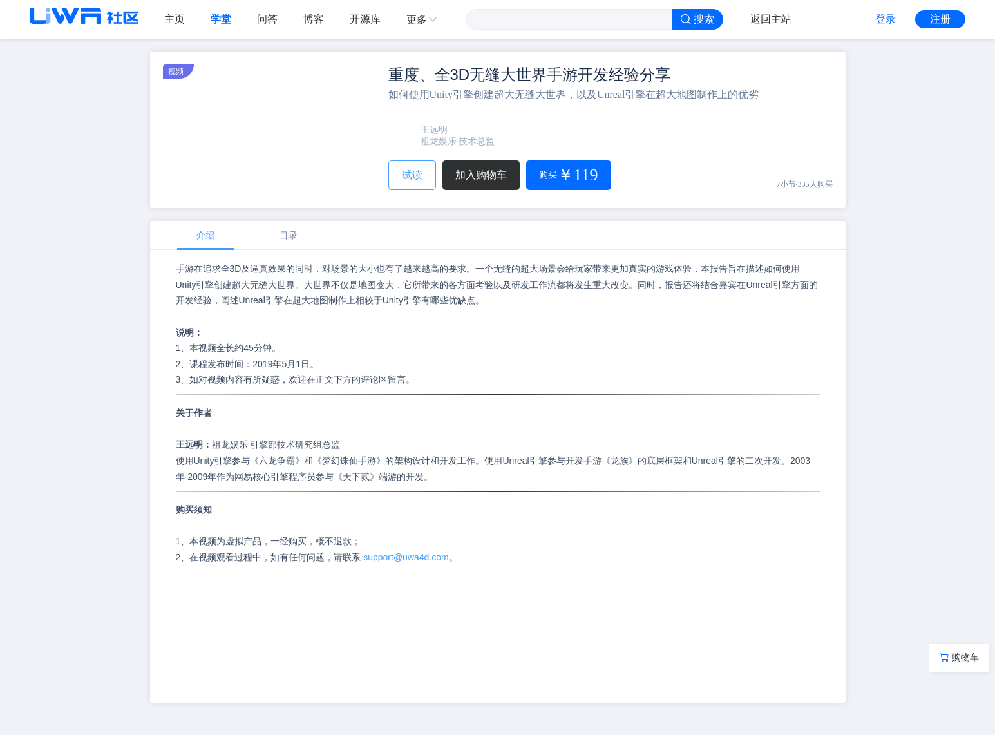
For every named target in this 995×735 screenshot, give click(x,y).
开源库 (365, 19)
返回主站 (770, 19)
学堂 (221, 19)
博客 (313, 19)
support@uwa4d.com (406, 557)
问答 (267, 19)
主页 (174, 19)
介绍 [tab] (205, 235)
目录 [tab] (289, 235)
